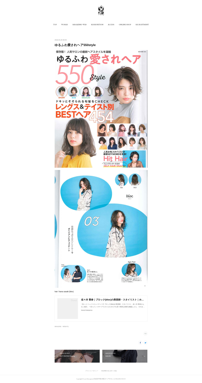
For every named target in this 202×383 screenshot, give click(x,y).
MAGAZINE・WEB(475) (62, 326)
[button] (55, 24)
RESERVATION (97, 24)
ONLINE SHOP (125, 24)
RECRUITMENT (142, 24)
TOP (55, 24)
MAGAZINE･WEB (79, 24)
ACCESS (111, 24)
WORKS (64, 24)
